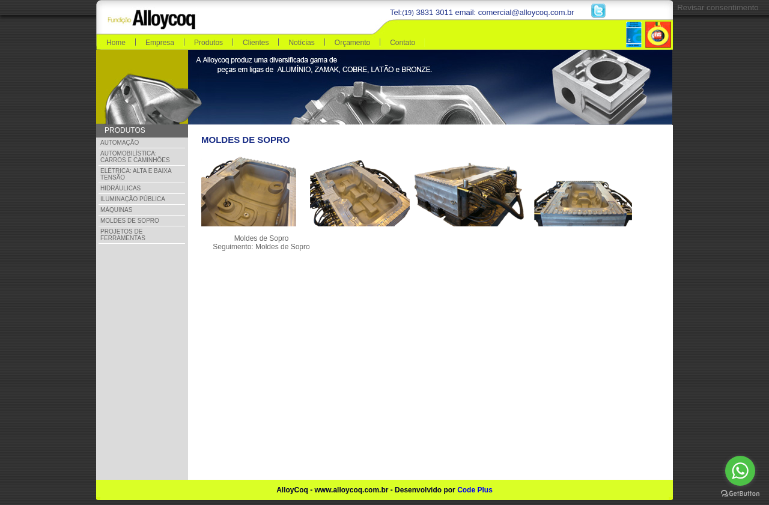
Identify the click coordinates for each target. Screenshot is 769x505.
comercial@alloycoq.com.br (526, 12)
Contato (402, 42)
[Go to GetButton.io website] (740, 493)
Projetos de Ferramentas (122, 234)
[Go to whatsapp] (740, 471)
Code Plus (475, 490)
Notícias (301, 42)
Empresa (159, 42)
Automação (119, 142)
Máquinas (116, 210)
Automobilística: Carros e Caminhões (135, 156)
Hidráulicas (120, 188)
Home (116, 42)
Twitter (598, 11)
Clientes (256, 42)
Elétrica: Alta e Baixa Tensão (136, 174)
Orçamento (352, 42)
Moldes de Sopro (129, 220)
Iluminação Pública (132, 199)
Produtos (208, 42)
